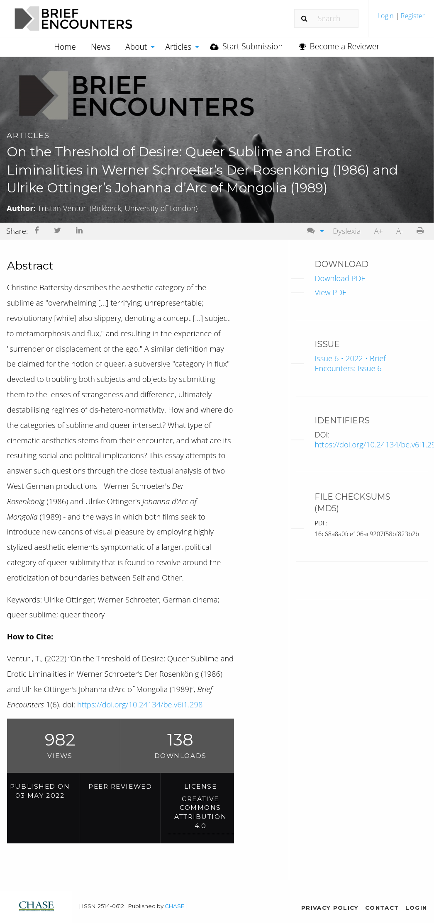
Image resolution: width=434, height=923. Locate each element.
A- (399, 231)
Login (386, 15)
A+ (378, 231)
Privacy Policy (330, 907)
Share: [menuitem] (17, 231)
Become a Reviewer (339, 46)
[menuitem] (401, 19)
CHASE (174, 906)
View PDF (330, 292)
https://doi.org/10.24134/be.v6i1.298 (140, 704)
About (136, 46)
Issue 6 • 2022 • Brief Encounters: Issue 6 (350, 363)
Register (412, 15)
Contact (382, 907)
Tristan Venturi (118, 208)
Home (65, 46)
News (100, 46)
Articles (178, 46)
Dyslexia (347, 231)
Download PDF (340, 277)
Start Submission (246, 46)
